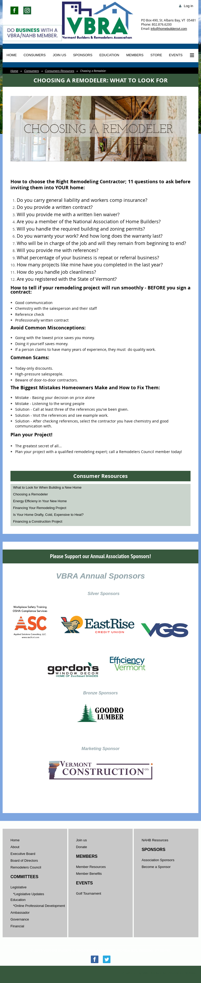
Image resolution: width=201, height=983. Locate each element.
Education (18, 900)
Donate (81, 847)
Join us (81, 840)
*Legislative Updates (28, 894)
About (14, 847)
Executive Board (22, 854)
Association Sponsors (158, 860)
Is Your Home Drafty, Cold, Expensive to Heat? (48, 515)
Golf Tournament (88, 893)
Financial (17, 926)
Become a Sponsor (156, 867)
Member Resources (91, 867)
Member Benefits (89, 874)
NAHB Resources (155, 840)
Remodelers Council (25, 867)
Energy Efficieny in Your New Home (40, 501)
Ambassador (20, 913)
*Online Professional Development (39, 906)
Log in (188, 6)
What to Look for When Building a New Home (47, 487)
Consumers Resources (59, 70)
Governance (19, 919)
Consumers (31, 70)
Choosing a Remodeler (30, 494)
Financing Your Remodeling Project (39, 508)
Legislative (18, 887)
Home (14, 70)
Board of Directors (24, 860)
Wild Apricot (152, 973)
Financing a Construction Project (37, 521)
